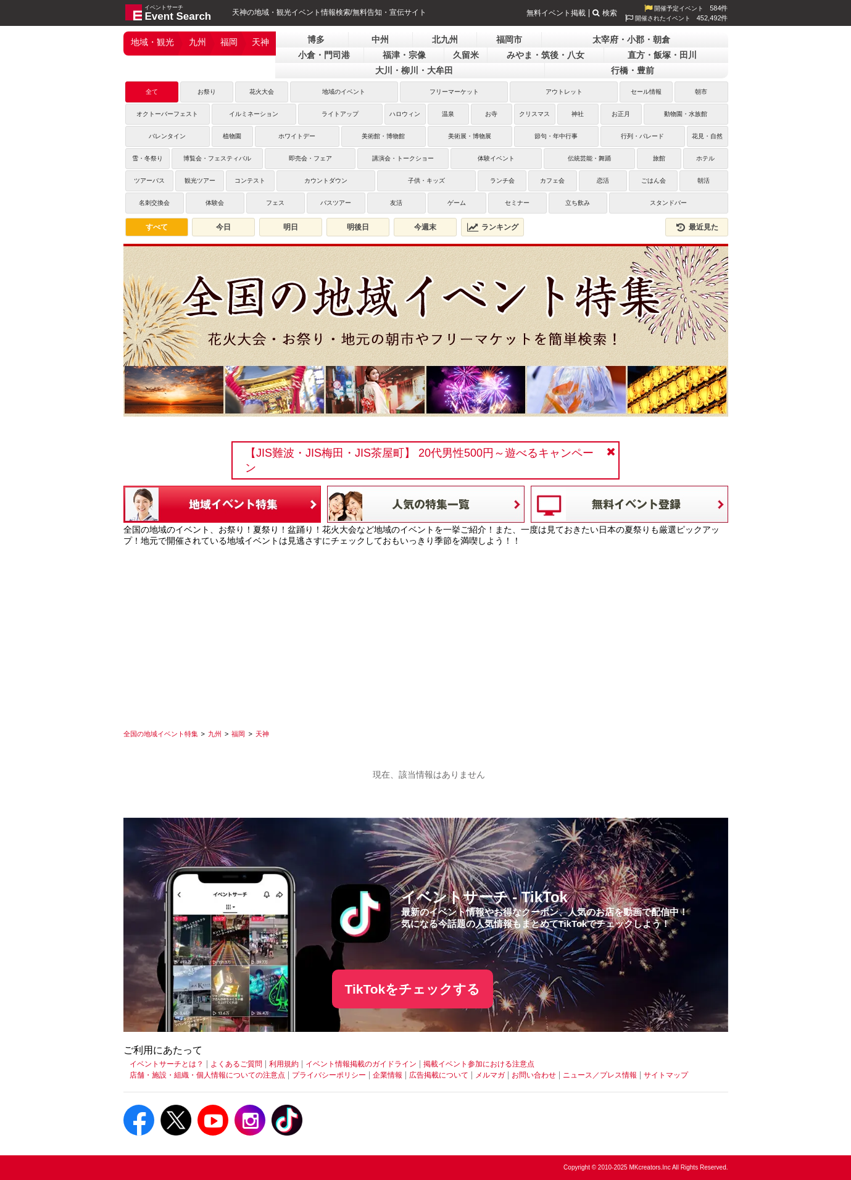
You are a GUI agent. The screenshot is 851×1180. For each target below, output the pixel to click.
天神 (260, 42)
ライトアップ (340, 113)
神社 (577, 113)
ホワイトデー (296, 136)
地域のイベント (343, 91)
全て (152, 91)
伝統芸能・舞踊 (589, 158)
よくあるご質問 (236, 1064)
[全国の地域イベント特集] (160, 734)
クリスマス (534, 113)
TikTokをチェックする (413, 989)
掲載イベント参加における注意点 (478, 1064)
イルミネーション (253, 113)
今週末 (425, 227)
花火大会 (261, 91)
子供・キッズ (426, 180)
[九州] (215, 734)
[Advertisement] (425, 633)
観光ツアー (200, 180)
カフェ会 (552, 180)
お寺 (491, 113)
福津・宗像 (404, 55)
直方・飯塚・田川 (662, 55)
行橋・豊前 (632, 70)
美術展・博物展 (469, 136)
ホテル (705, 158)
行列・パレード (642, 136)
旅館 (659, 158)
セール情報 (646, 91)
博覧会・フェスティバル (217, 158)
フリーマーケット (454, 91)
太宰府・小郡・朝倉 (631, 39)
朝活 (703, 180)
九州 (197, 42)
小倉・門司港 (324, 55)
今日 (223, 227)
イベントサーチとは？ (167, 1064)
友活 (396, 202)
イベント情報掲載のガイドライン (361, 1064)
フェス (275, 202)
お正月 (621, 113)
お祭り (206, 91)
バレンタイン (167, 136)
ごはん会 (653, 180)
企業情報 (387, 1075)
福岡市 (509, 39)
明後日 (358, 227)
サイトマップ (666, 1075)
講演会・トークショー (403, 158)
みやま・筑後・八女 (545, 55)
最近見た (697, 227)
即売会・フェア (310, 158)
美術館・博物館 (383, 136)
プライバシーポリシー (329, 1075)
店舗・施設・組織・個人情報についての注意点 (207, 1075)
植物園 (232, 136)
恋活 (603, 180)
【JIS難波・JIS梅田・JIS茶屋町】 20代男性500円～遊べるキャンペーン (419, 460)
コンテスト (250, 180)
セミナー (517, 202)
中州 (380, 39)
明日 (290, 227)
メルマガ (490, 1075)
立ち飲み (577, 202)
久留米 (466, 55)
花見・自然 (707, 136)
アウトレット (564, 91)
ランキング (492, 227)
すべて (157, 227)
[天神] (262, 734)
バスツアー (335, 202)
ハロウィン (404, 113)
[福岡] (238, 734)
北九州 (445, 39)
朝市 (701, 91)
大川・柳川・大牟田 (414, 70)
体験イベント (496, 158)
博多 (316, 39)
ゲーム (456, 202)
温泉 (448, 113)
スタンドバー (668, 202)
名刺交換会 (154, 202)
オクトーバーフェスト (167, 113)
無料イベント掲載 (556, 13)
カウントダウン (325, 180)
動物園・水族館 (685, 113)
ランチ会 (502, 180)
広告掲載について (438, 1075)
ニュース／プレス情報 (600, 1075)
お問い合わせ (534, 1075)
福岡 (229, 42)
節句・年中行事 (556, 136)
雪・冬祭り (147, 158)
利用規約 (284, 1064)
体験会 (214, 202)
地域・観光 (152, 42)
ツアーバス (149, 180)
